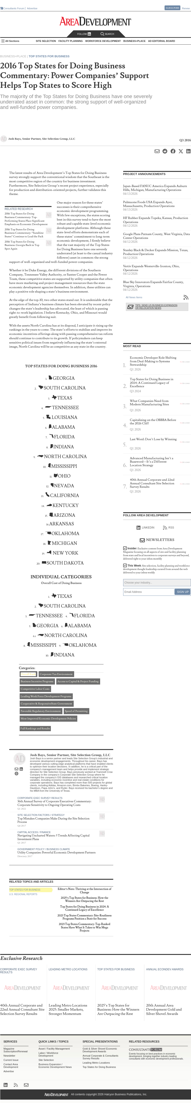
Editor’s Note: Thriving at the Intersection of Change (84, 890)
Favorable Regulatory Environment (41, 711)
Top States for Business (49, 56)
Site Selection (46, 1060)
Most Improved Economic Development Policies (48, 718)
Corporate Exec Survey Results (39, 798)
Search (107, 34)
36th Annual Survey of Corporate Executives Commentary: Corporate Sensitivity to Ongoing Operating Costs (54, 803)
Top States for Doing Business (99, 1067)
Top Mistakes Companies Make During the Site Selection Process (53, 820)
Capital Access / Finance (34, 832)
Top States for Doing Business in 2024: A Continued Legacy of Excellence (84, 908)
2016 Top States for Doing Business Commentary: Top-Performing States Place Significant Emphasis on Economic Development (26, 219)
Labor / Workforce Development (48, 1054)
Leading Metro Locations (96, 1062)
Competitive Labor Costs (35, 689)
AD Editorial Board (161, 41)
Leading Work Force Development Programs (46, 696)
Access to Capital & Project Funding (78, 681)
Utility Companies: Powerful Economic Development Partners (56, 853)
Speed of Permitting (76, 711)
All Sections (12, 41)
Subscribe (172, 8)
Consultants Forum (13, 8)
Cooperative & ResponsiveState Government (46, 703)
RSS (168, 527)
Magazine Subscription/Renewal (16, 1050)
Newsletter (9, 1055)
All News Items (134, 297)
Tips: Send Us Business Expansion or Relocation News (156, 306)
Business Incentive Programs (37, 681)
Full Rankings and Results (35, 728)
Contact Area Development (11, 1065)
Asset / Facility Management (54, 1048)
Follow (84, 34)
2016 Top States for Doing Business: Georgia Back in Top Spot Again (22, 245)
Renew (186, 8)
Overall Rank (28, 674)
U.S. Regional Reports (23, 894)
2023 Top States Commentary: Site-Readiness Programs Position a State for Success (84, 917)
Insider (156, 553)
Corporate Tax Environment (56, 674)
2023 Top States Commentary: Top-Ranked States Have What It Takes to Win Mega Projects (84, 927)
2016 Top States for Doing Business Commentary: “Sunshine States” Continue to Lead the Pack (24, 233)
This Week (156, 569)
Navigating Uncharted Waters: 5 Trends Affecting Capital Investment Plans (53, 837)
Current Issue (11, 1060)
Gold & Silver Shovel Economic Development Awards (100, 1050)
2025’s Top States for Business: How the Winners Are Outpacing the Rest (84, 899)
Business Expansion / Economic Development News (55, 1065)
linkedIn (145, 527)
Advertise (32, 8)
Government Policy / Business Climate (43, 849)
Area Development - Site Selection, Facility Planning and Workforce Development (95, 21)
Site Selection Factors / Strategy (40, 815)
